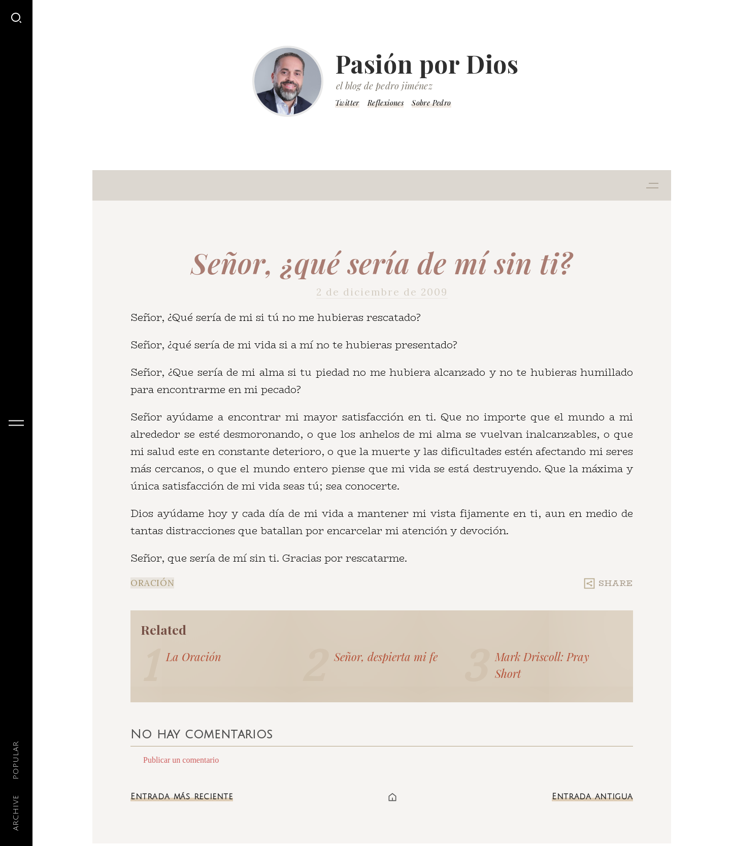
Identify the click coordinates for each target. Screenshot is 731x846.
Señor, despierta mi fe (386, 656)
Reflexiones (386, 103)
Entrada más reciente (181, 796)
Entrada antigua (592, 796)
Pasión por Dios (427, 63)
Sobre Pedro (431, 103)
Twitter (347, 103)
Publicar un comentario (181, 760)
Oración (152, 583)
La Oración (193, 656)
